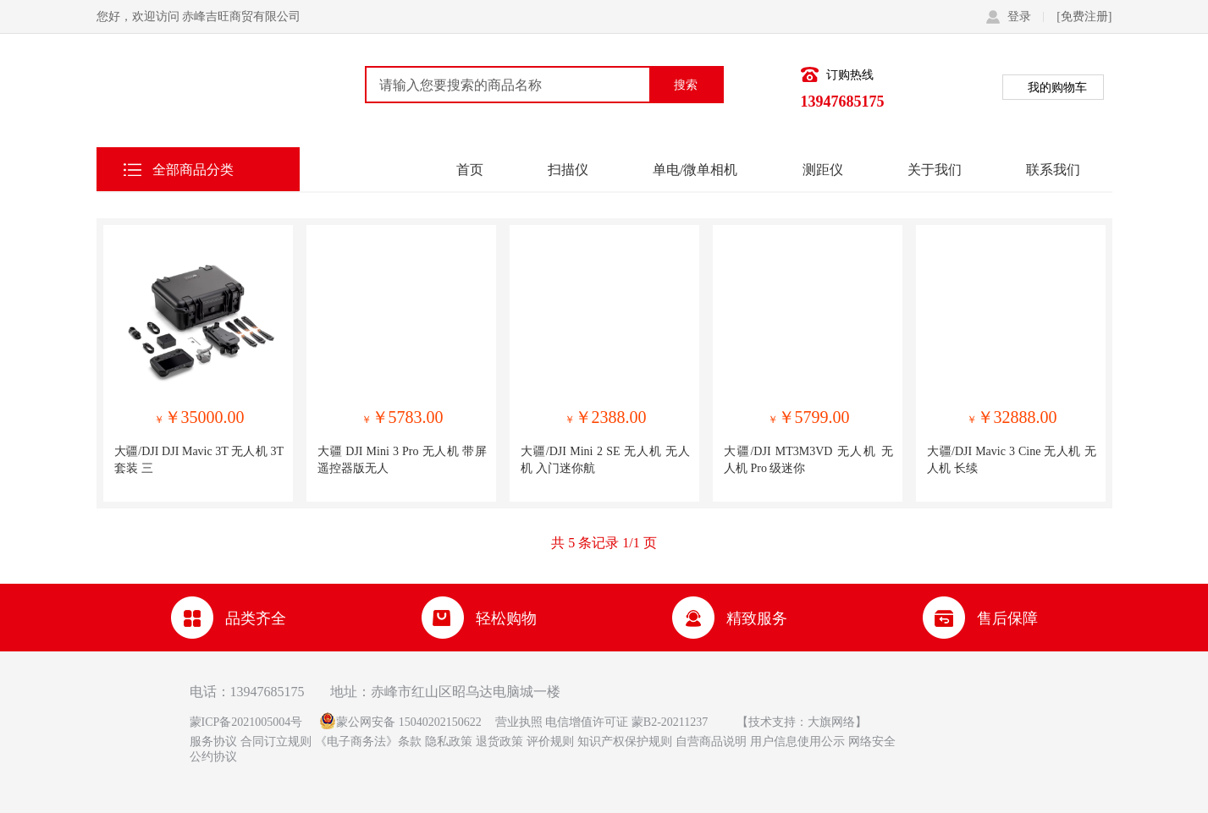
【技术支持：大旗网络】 (801, 722)
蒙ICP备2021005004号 (246, 722)
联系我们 (1053, 169)
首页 (469, 169)
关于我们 (934, 169)
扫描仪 (568, 169)
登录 (1025, 16)
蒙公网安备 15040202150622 (409, 722)
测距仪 (823, 169)
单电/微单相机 (695, 169)
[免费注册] (1083, 16)
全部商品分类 (193, 169)
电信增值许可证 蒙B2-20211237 (625, 722)
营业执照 (519, 722)
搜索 (686, 85)
